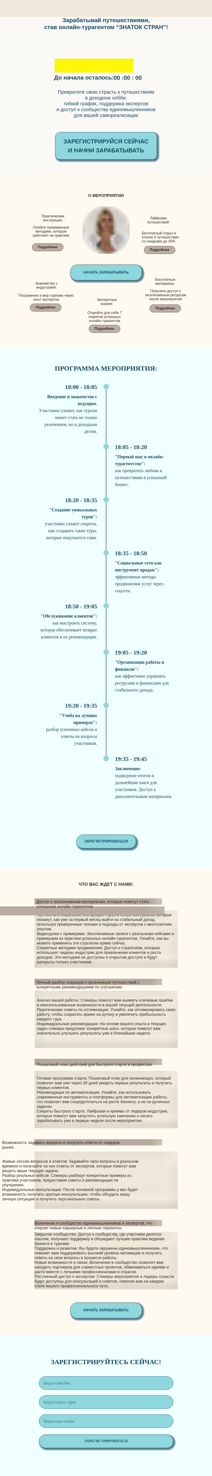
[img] (106, 240)
